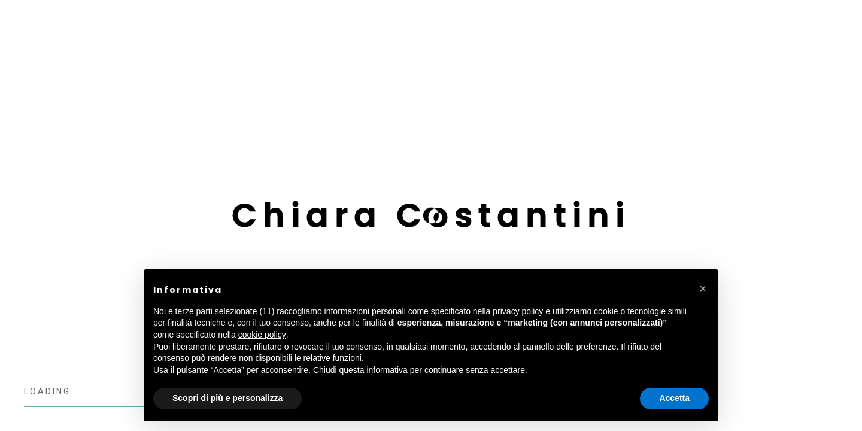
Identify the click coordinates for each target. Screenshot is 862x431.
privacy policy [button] (518, 311)
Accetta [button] (674, 398)
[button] (702, 288)
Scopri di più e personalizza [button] (227, 398)
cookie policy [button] (262, 334)
